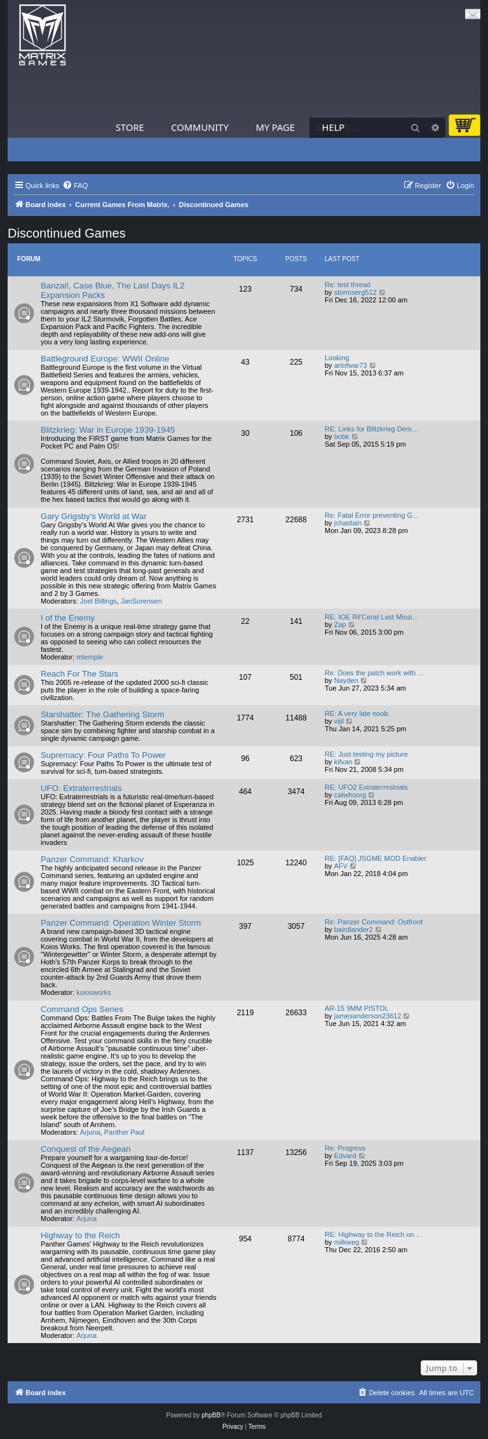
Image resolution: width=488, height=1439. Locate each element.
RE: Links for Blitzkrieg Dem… (372, 429)
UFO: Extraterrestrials (81, 788)
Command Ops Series (82, 1009)
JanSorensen (141, 601)
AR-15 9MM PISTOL (357, 1008)
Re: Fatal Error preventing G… (372, 515)
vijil (339, 721)
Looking (337, 357)
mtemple (89, 657)
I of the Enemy (68, 618)
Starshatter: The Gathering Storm (103, 714)
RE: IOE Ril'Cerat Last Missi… (372, 617)
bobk (341, 436)
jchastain (348, 523)
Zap (340, 624)
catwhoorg (350, 795)
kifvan (343, 762)
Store (130, 127)
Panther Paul (124, 1132)
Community (199, 127)
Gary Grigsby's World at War (94, 516)
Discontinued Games (67, 233)
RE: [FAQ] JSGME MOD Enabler (375, 858)
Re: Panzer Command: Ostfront (374, 922)
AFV (341, 866)
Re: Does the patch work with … (374, 673)
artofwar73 (350, 365)
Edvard (345, 1155)
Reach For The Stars (79, 674)
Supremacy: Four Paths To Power (103, 755)
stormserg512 (355, 292)
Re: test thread (347, 284)
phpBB (210, 1415)
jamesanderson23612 (368, 1016)
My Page (275, 127)
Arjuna (90, 1132)
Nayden (346, 680)
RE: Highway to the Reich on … (374, 1234)
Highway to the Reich (80, 1235)
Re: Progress (345, 1148)
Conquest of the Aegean (86, 1149)
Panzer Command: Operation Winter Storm (121, 923)
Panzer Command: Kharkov (92, 859)
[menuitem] (75, 185)
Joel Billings (98, 601)
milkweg (347, 1242)
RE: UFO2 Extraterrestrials (366, 787)
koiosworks (93, 992)
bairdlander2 (353, 929)
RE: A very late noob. (357, 713)
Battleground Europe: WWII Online (105, 358)
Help (333, 127)
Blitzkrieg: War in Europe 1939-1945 (108, 430)
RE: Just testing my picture (366, 754)
